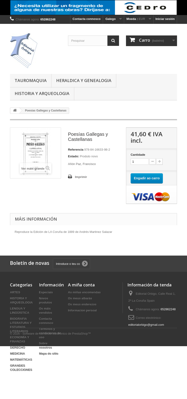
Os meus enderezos (82, 304)
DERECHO (17, 347)
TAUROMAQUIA (31, 80)
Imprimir (81, 177)
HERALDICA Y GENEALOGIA (83, 80)
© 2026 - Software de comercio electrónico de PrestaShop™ (50, 386)
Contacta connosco (87, 19)
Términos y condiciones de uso (50, 333)
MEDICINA (17, 353)
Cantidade (138, 154)
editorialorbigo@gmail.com (146, 324)
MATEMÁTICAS (21, 359)
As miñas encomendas (84, 292)
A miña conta (81, 285)
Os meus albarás (80, 298)
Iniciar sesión (165, 19)
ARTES (15, 292)
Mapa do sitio (48, 353)
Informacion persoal (82, 310)
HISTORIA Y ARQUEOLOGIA (42, 93)
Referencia (75, 149)
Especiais (46, 292)
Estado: (73, 156)
